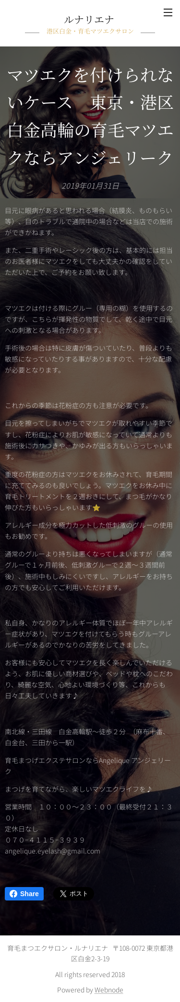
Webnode (109, 989)
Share (24, 894)
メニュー (168, 12)
